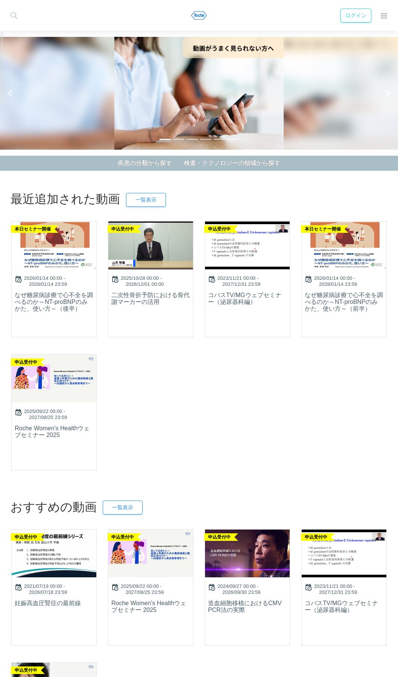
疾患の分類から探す (145, 163)
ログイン (355, 15)
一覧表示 (145, 200)
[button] (10, 93)
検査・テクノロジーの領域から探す (232, 163)
